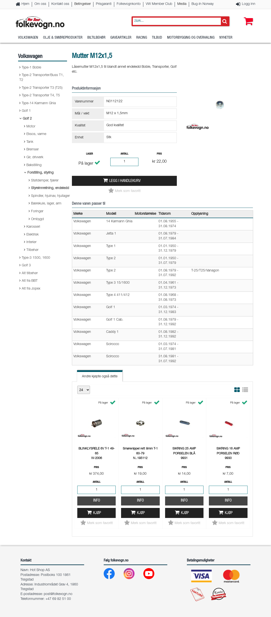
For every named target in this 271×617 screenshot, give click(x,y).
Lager (89, 154)
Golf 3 (26, 265)
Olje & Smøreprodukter (62, 38)
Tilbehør (32, 250)
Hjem (25, 4)
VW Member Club (159, 4)
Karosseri (33, 227)
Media (181, 4)
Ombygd (37, 219)
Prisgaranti (104, 4)
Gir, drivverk (34, 157)
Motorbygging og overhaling (191, 38)
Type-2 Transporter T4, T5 (41, 95)
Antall (124, 154)
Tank (29, 142)
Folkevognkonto (129, 4)
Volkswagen (28, 38)
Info (96, 501)
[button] (247, 16)
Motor (30, 126)
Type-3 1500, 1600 (36, 258)
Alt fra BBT (30, 281)
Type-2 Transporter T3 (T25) (42, 88)
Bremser (32, 149)
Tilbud (157, 38)
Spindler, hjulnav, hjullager (50, 196)
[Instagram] (133, 575)
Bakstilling (34, 165)
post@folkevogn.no (58, 594)
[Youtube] (152, 575)
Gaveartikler (120, 38)
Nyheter (225, 38)
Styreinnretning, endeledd (50, 188)
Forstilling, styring (40, 173)
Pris (159, 154)
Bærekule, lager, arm (46, 203)
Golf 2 (27, 119)
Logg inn (248, 4)
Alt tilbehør (30, 273)
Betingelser (82, 4)
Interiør (31, 242)
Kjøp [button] (97, 513)
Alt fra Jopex (31, 289)
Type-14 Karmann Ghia (39, 103)
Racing (141, 38)
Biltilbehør (96, 38)
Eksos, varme (36, 134)
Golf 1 (26, 111)
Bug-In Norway (203, 4)
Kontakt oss (60, 4)
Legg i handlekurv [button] (125, 181)
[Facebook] (113, 575)
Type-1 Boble (31, 67)
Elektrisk (32, 234)
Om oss (40, 4)
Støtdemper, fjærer (44, 180)
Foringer (37, 211)
